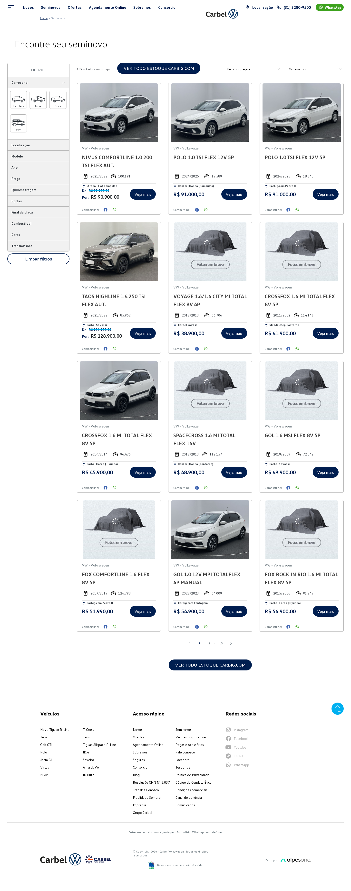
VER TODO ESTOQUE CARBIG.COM (159, 68)
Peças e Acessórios (190, 744)
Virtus (44, 767)
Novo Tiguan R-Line (54, 729)
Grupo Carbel (142, 812)
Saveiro (88, 760)
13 (221, 643)
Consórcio (140, 767)
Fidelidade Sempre (147, 797)
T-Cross (88, 729)
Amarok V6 (91, 767)
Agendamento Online (148, 744)
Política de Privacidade (193, 775)
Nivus (44, 775)
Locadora (182, 760)
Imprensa (139, 805)
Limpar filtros (38, 258)
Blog (136, 775)
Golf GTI (46, 744)
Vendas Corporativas (191, 737)
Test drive (183, 767)
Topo (337, 708)
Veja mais (142, 194)
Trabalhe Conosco (146, 790)
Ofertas (138, 737)
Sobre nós (140, 752)
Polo (43, 752)
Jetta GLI (46, 760)
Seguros (139, 760)
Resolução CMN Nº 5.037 (151, 782)
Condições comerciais (191, 790)
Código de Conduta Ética (194, 782)
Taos (86, 737)
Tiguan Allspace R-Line (99, 744)
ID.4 (86, 752)
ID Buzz (88, 775)
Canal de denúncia (189, 797)
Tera (43, 737)
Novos (138, 729)
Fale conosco (185, 752)
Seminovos (184, 729)
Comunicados (185, 805)
